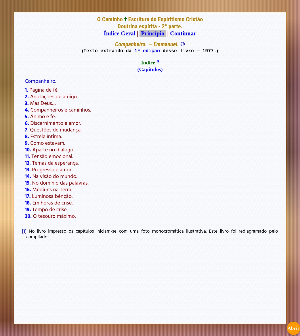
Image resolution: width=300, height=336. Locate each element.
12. (28, 163)
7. (27, 129)
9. (27, 143)
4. (27, 110)
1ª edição (147, 50)
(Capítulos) (150, 69)
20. (28, 216)
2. (27, 96)
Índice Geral (119, 33)
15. (28, 183)
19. (28, 209)
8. (27, 136)
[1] (24, 230)
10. (28, 149)
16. (28, 189)
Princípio (152, 33)
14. (28, 176)
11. (27, 156)
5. (27, 116)
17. (28, 196)
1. (26, 90)
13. (28, 169)
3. (27, 103)
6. (27, 123)
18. (28, 203)
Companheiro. (40, 81)
